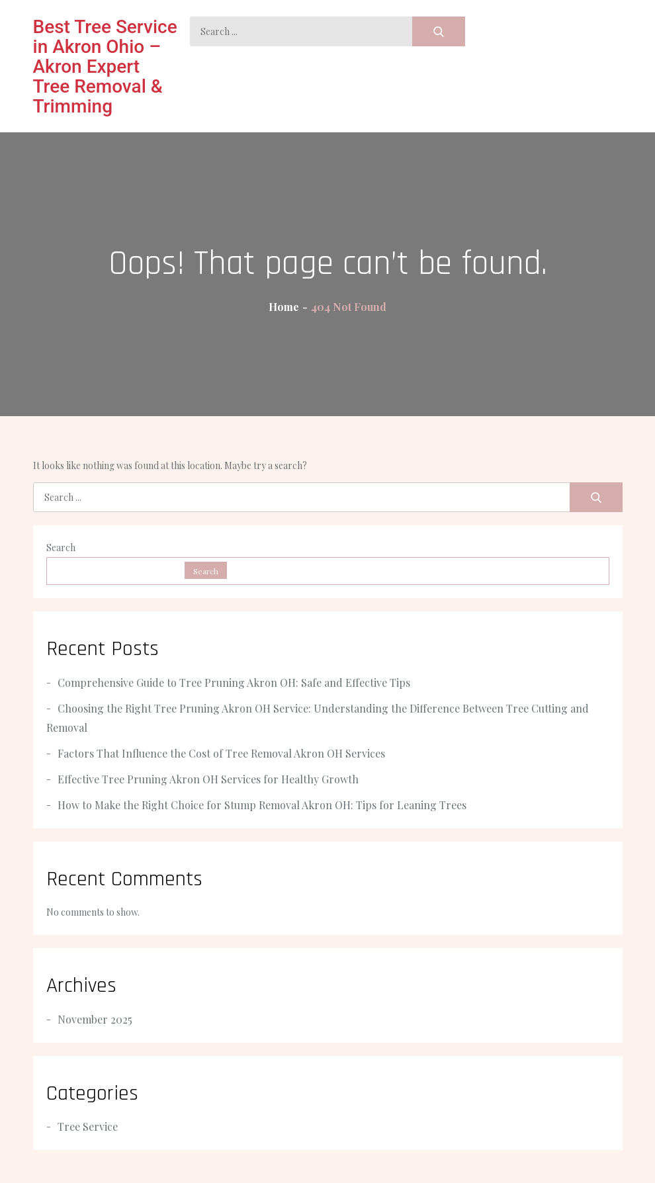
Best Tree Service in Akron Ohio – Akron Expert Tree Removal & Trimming (105, 66)
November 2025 (95, 1019)
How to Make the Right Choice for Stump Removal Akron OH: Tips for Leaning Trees (262, 805)
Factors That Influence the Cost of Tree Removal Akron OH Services (221, 753)
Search (60, 547)
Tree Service (88, 1126)
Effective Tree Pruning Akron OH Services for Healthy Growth (208, 779)
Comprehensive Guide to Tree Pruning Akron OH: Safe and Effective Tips (234, 682)
